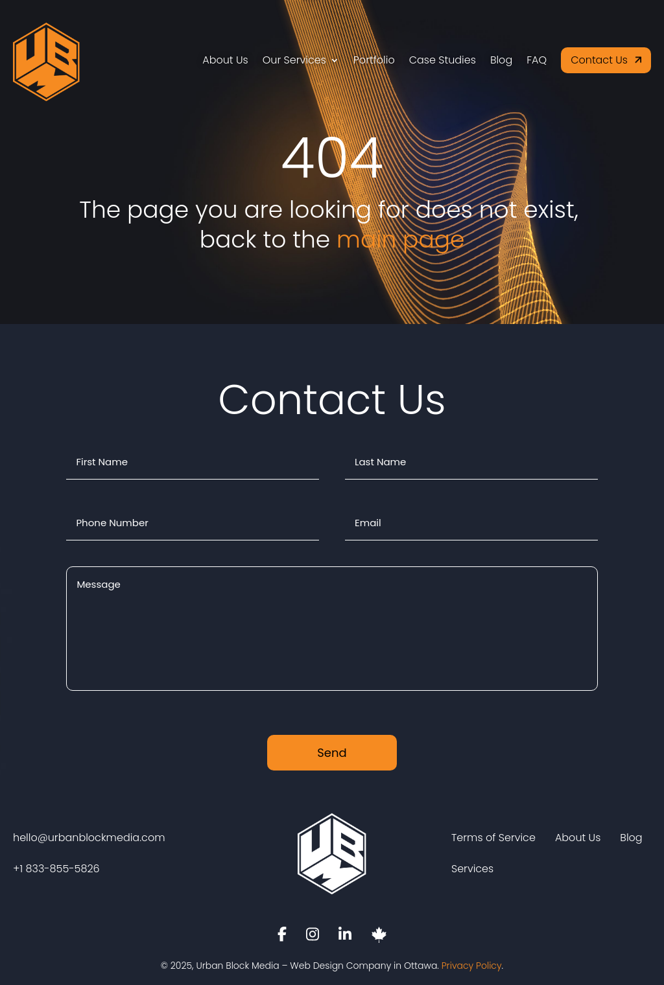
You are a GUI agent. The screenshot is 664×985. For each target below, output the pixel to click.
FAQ (537, 59)
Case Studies (442, 59)
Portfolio (374, 59)
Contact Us (599, 59)
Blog (501, 59)
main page (400, 239)
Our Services (294, 59)
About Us (225, 59)
